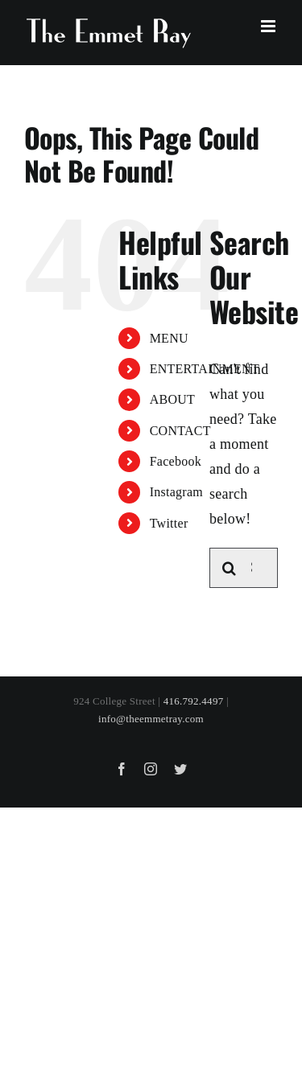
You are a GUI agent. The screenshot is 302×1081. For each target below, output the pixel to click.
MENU (169, 338)
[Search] (229, 568)
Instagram (176, 492)
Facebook (175, 461)
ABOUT (172, 399)
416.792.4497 (193, 701)
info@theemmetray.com (151, 719)
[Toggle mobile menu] (269, 26)
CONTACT (180, 431)
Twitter (169, 523)
